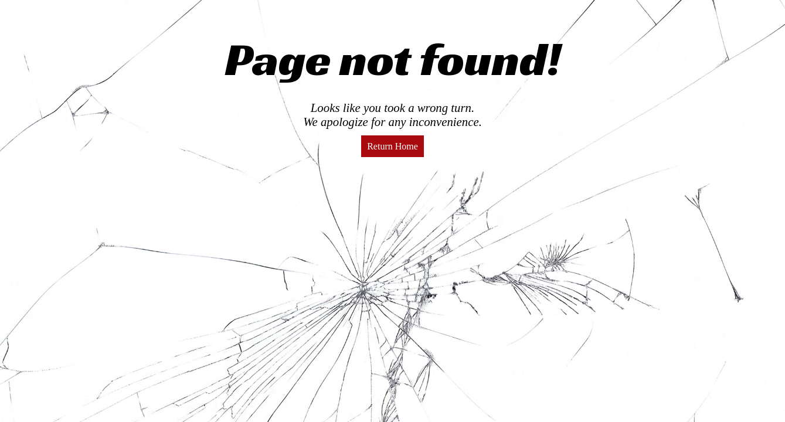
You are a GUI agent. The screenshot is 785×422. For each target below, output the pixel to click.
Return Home (392, 146)
